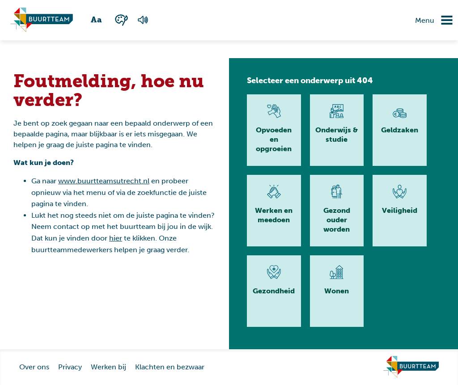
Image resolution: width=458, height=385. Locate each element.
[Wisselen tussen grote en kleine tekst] (97, 20)
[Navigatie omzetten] (440, 20)
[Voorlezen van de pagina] (142, 20)
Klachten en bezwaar (169, 367)
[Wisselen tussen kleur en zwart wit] (121, 20)
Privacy (70, 367)
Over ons (34, 367)
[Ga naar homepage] (411, 367)
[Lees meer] (273, 130)
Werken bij (108, 367)
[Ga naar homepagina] (41, 20)
